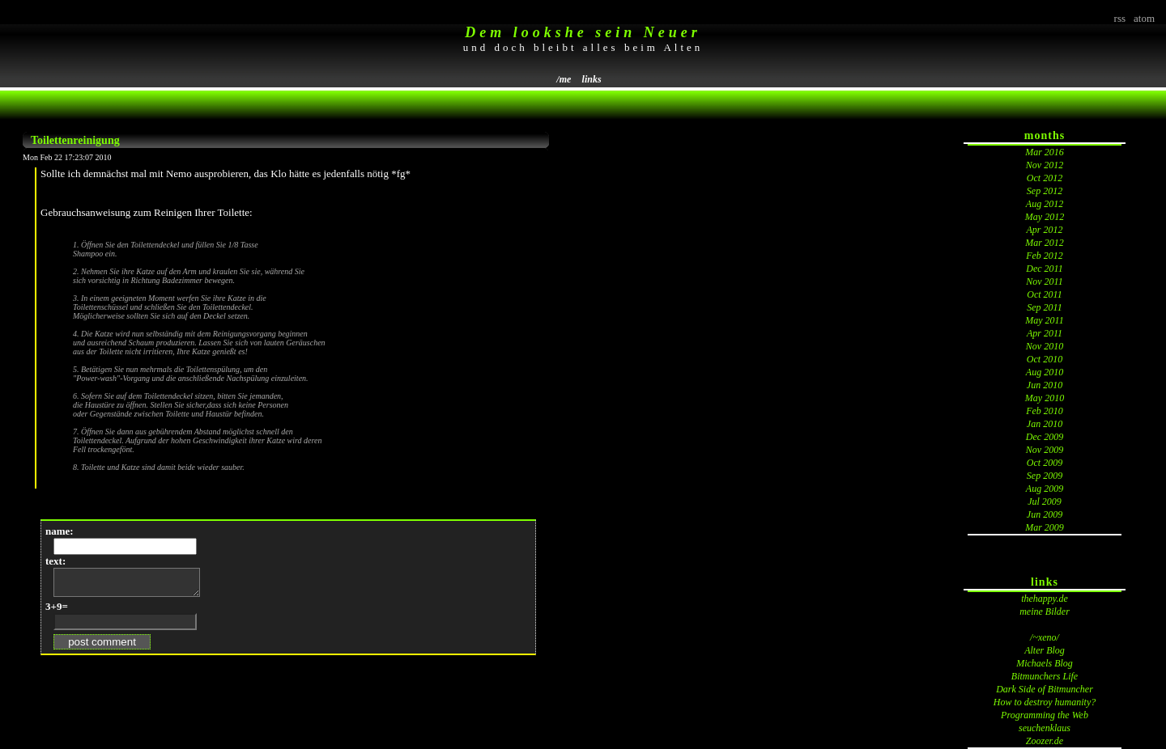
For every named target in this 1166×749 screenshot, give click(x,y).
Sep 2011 (1044, 307)
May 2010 (1044, 398)
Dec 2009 (1044, 436)
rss (1120, 18)
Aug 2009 (1044, 488)
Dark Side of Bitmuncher (1044, 689)
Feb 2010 (1044, 411)
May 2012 (1044, 216)
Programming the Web (1044, 715)
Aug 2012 (1044, 203)
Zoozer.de (1044, 741)
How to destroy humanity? (1045, 702)
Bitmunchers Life (1044, 676)
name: (59, 531)
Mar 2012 (1044, 242)
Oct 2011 (1044, 294)
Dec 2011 (1044, 268)
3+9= (56, 611)
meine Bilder (1044, 611)
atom (1144, 18)
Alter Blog (1044, 650)
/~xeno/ (1044, 637)
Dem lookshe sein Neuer (583, 32)
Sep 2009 (1044, 475)
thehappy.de (1044, 598)
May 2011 (1044, 320)
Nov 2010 (1044, 346)
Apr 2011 (1044, 333)
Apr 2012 (1045, 229)
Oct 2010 (1044, 359)
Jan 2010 (1044, 424)
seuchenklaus (1044, 728)
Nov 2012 (1044, 165)
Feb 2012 (1044, 255)
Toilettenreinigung (75, 140)
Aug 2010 (1044, 372)
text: (55, 561)
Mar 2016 (1044, 152)
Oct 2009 (1044, 462)
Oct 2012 (1044, 178)
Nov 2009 (1044, 449)
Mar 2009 (1044, 527)
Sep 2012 (1044, 191)
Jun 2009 (1044, 514)
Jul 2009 (1045, 501)
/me (563, 79)
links (592, 79)
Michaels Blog (1044, 663)
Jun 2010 (1044, 385)
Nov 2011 (1044, 281)
